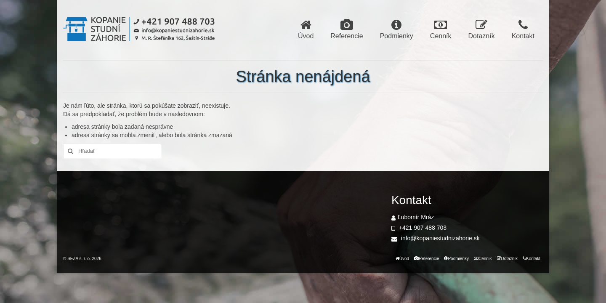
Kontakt (523, 29)
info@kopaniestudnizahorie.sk (435, 238)
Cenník (441, 29)
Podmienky (396, 29)
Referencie (346, 29)
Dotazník (481, 29)
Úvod (306, 29)
